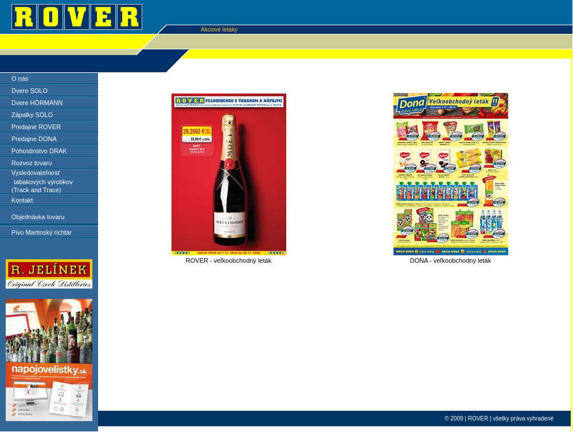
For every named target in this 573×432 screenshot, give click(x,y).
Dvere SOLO (29, 90)
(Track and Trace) (36, 189)
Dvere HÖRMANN (37, 102)
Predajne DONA (34, 138)
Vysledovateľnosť (35, 172)
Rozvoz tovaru (31, 162)
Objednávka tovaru (37, 216)
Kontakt (22, 200)
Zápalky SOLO (32, 114)
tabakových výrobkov (43, 181)
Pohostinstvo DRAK (39, 150)
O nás (19, 78)
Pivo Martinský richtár (41, 232)
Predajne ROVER (36, 126)
